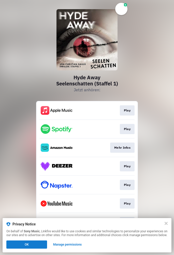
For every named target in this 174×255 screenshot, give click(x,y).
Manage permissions (67, 244)
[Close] (166, 223)
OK (27, 244)
